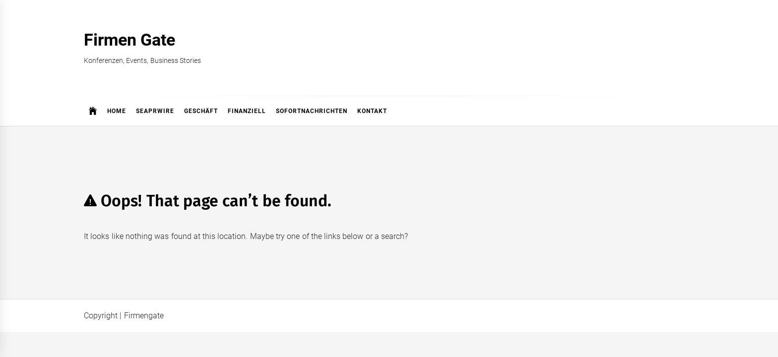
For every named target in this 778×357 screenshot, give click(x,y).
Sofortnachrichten (311, 111)
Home (116, 111)
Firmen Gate (129, 40)
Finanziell (247, 111)
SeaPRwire (155, 111)
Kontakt (372, 111)
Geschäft (201, 111)
